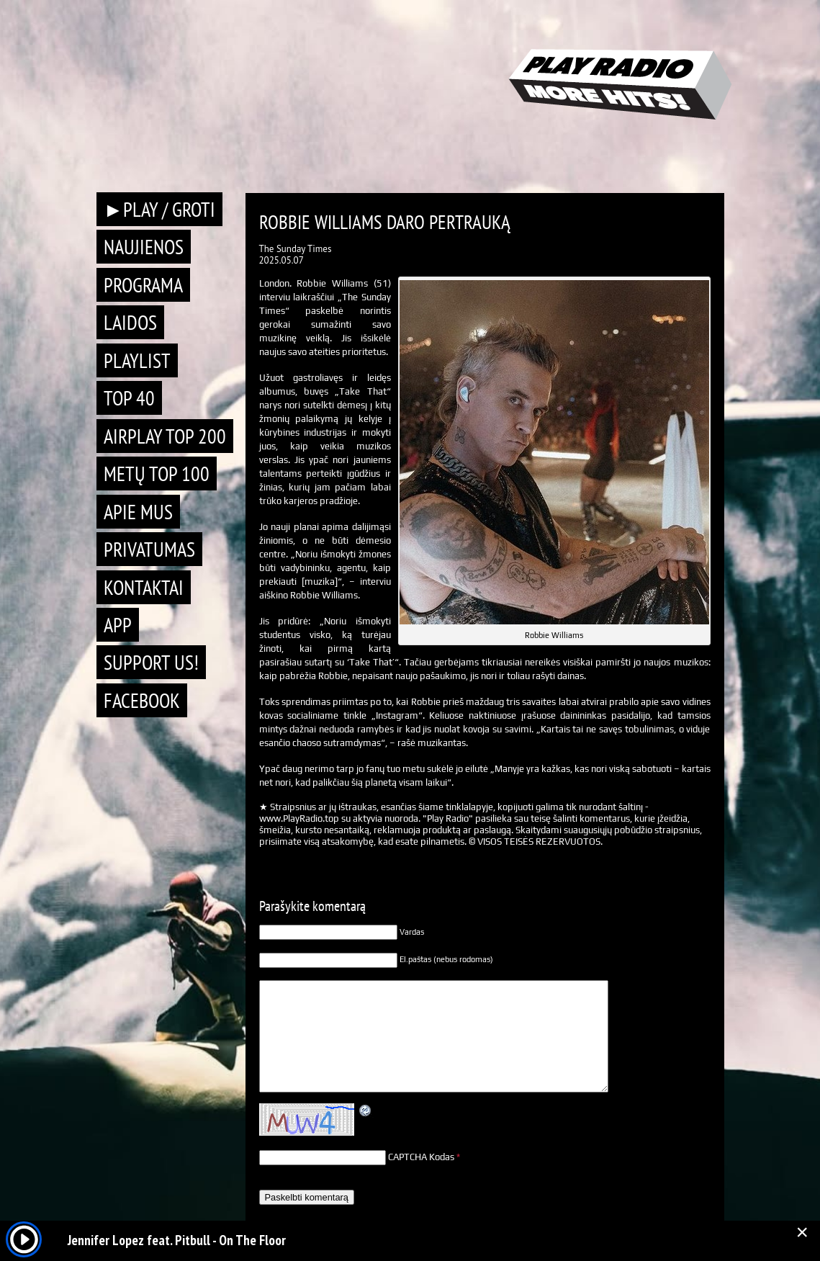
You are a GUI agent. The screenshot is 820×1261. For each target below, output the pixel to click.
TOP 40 (129, 398)
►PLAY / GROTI (160, 209)
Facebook (142, 700)
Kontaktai (144, 587)
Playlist (137, 360)
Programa (143, 285)
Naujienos (144, 246)
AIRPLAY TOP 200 (165, 436)
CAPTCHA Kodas (421, 1157)
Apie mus (138, 511)
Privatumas (149, 549)
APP (118, 624)
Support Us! (151, 662)
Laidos (130, 322)
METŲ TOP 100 (156, 473)
